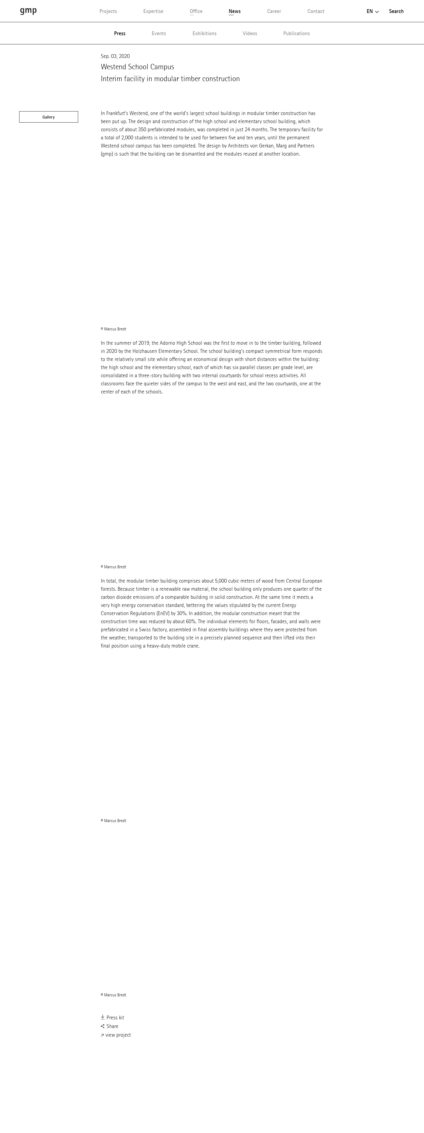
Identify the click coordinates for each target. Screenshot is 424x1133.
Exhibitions (205, 33)
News (235, 11)
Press (119, 33)
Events (159, 33)
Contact (315, 11)
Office (196, 11)
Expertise (153, 11)
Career (274, 11)
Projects (108, 11)
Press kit (112, 1018)
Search (396, 11)
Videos (250, 33)
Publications (296, 33)
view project (116, 1035)
